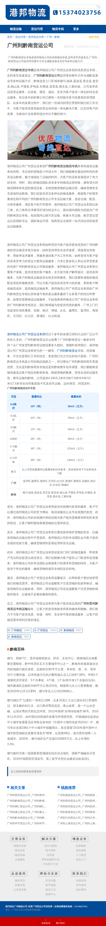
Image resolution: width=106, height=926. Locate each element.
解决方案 (49, 839)
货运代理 (37, 29)
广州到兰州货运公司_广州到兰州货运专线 (81, 817)
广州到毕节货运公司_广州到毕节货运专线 (31, 823)
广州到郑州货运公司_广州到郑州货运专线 (81, 800)
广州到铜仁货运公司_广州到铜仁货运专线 (31, 806)
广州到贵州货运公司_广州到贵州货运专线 (31, 795)
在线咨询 (45, 921)
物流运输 (16, 29)
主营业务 (18, 839)
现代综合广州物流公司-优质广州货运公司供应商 (28, 906)
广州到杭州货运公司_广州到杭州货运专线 (81, 806)
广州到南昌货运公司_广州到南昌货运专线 (81, 795)
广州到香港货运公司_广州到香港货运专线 (81, 812)
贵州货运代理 (36, 36)
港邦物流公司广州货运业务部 (26, 334)
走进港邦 (18, 873)
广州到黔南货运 (67, 350)
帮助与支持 (49, 873)
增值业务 (79, 839)
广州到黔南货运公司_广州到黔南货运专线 (31, 800)
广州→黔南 (53, 36)
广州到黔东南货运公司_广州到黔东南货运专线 (33, 817)
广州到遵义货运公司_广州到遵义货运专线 (31, 812)
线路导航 (94, 36)
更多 (76, 29)
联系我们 (79, 873)
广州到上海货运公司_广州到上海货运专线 (81, 823)
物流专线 (58, 29)
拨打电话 (60, 921)
